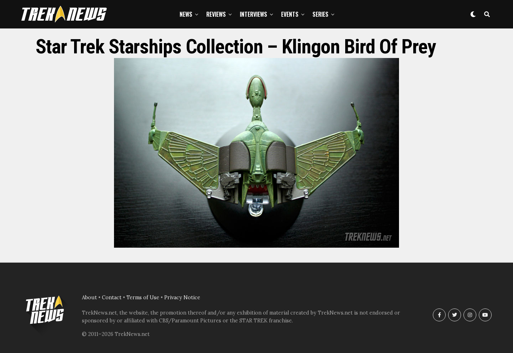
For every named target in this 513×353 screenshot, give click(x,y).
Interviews (253, 14)
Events (290, 14)
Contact (111, 297)
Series (320, 14)
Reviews (216, 14)
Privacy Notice (182, 297)
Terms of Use (142, 297)
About (89, 297)
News (186, 14)
